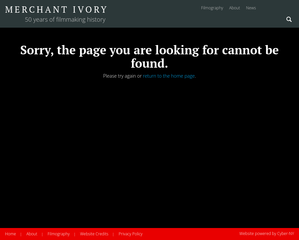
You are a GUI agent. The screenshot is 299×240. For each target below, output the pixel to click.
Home (10, 234)
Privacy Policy (130, 234)
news (251, 8)
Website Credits (94, 234)
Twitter (289, 8)
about (234, 8)
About (31, 234)
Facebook (277, 8)
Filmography (58, 234)
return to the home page (169, 76)
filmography (212, 8)
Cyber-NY (285, 233)
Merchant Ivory (56, 9)
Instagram (265, 8)
